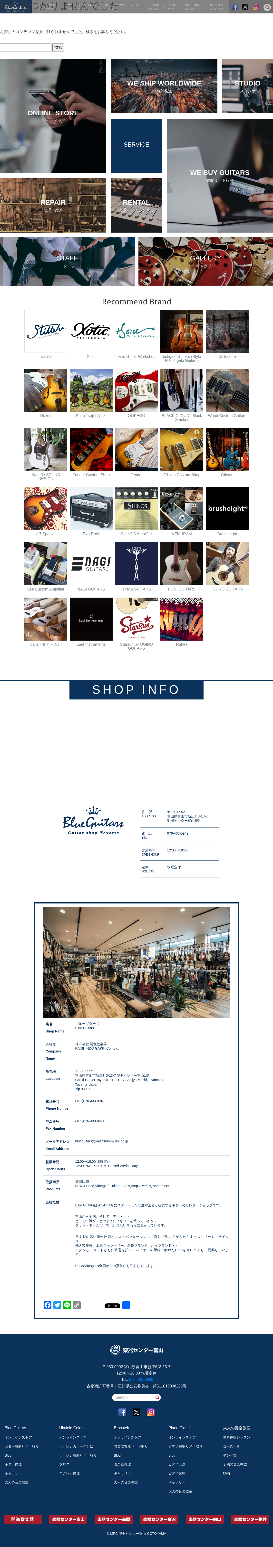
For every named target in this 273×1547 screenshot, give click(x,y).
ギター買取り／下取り (22, 1446)
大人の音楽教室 (17, 1482)
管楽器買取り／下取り (131, 1446)
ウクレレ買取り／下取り (78, 1455)
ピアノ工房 (176, 1464)
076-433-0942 (141, 1379)
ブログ (64, 1464)
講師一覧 (230, 1455)
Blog (8, 1455)
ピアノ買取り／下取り (185, 1446)
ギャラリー (13, 1473)
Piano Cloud (179, 1428)
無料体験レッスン (236, 1437)
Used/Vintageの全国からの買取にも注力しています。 (116, 1266)
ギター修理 (13, 1464)
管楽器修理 (122, 1464)
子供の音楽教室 (235, 1464)
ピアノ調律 (176, 1473)
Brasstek (121, 1428)
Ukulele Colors (72, 1428)
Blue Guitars (15, 1428)
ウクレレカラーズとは (76, 1446)
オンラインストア (18, 1437)
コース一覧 (231, 1446)
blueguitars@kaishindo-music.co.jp (101, 1141)
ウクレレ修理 (69, 1473)
